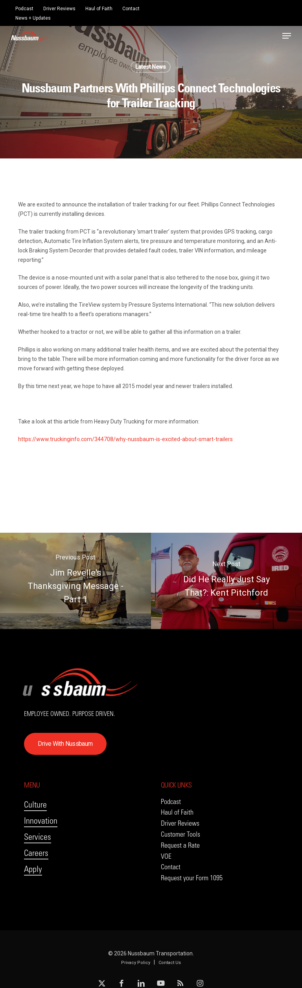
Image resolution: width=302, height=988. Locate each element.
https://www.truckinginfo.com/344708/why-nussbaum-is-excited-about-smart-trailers (125, 439)
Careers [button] (36, 853)
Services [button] (37, 837)
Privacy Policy (135, 962)
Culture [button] (35, 804)
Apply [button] (33, 869)
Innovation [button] (40, 820)
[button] (286, 36)
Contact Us (169, 962)
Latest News (150, 67)
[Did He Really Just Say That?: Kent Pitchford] (226, 581)
